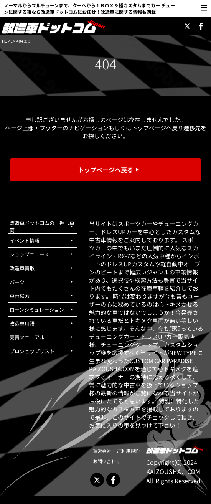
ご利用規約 (128, 451)
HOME (7, 41)
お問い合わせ (106, 461)
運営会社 (102, 451)
